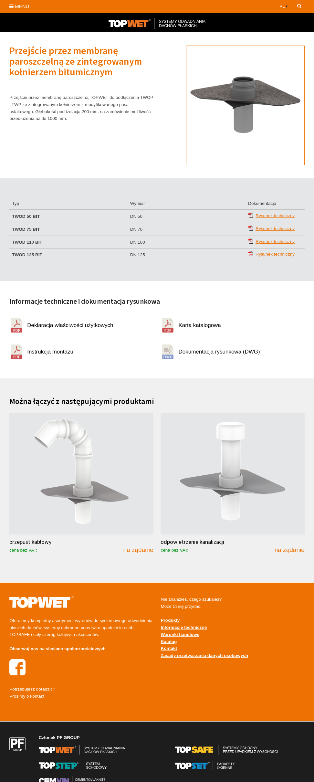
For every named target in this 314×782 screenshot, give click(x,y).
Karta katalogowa (199, 325)
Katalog (169, 641)
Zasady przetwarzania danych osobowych (204, 655)
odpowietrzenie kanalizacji (192, 541)
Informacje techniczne (184, 627)
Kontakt (169, 648)
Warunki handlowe (180, 634)
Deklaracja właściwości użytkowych (70, 325)
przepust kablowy (30, 541)
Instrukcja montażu (50, 352)
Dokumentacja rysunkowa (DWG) (219, 352)
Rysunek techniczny (275, 215)
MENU (19, 6)
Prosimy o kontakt (26, 696)
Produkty (170, 620)
